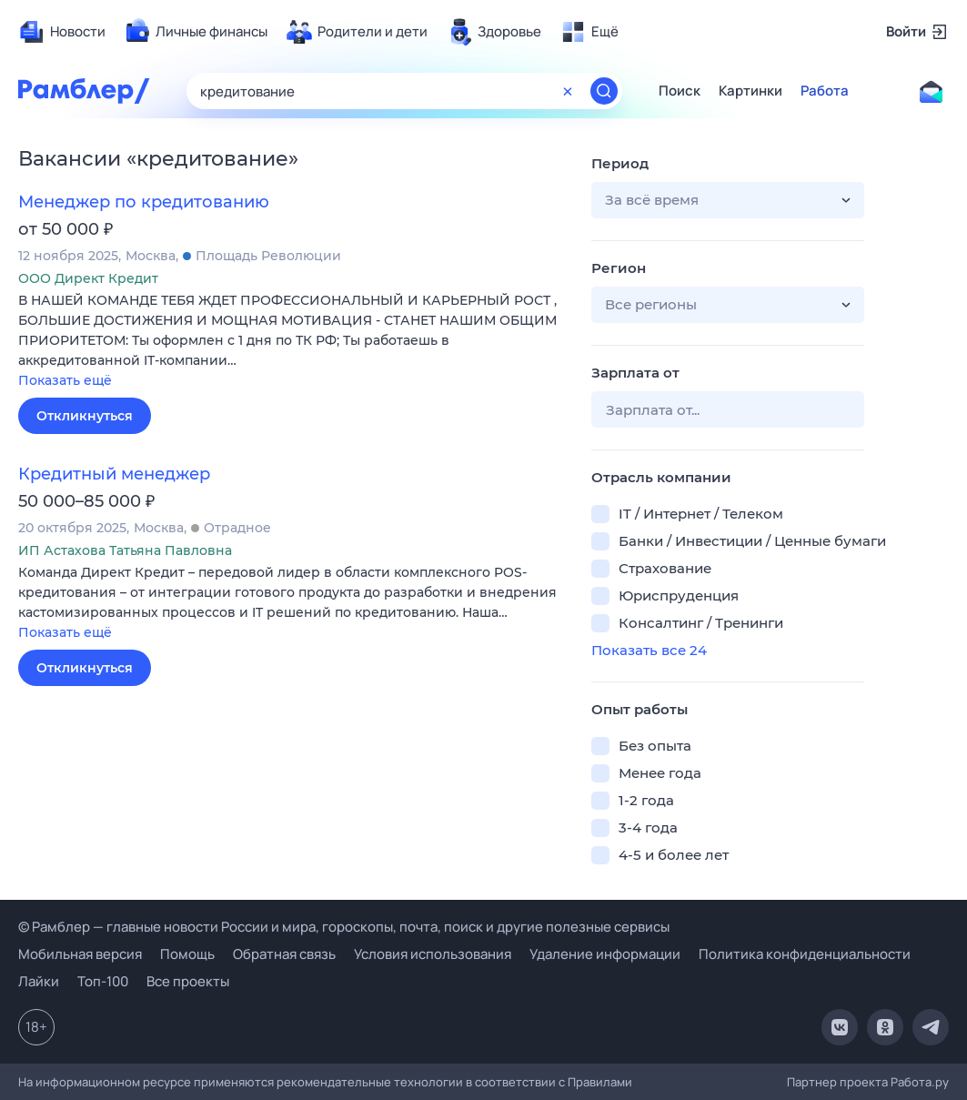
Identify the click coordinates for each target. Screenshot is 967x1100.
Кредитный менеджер (114, 474)
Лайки (38, 981)
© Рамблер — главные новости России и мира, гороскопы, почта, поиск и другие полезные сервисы (344, 926)
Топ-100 (102, 981)
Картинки (750, 91)
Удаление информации (604, 954)
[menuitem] (62, 31)
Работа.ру (920, 1082)
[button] (291, 341)
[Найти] (604, 91)
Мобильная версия (80, 954)
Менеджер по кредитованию (143, 202)
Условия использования (432, 954)
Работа (825, 91)
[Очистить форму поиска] (567, 91)
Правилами (600, 1082)
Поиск (679, 91)
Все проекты (187, 981)
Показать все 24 (649, 650)
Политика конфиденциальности (805, 954)
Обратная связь (284, 954)
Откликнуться (84, 416)
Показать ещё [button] (65, 380)
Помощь (187, 954)
